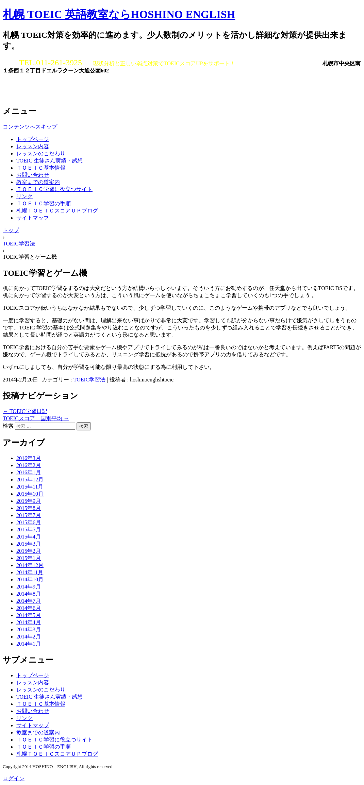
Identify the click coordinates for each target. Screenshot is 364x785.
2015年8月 (28, 508)
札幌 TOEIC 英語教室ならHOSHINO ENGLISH (119, 14)
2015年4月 (28, 537)
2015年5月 (28, 529)
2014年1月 (28, 644)
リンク (24, 196)
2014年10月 (30, 579)
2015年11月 (29, 487)
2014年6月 (28, 608)
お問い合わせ (32, 175)
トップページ (32, 139)
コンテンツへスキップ (30, 127)
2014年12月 (30, 565)
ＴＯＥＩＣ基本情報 (40, 168)
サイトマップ (32, 218)
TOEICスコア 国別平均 (36, 418)
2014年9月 (28, 587)
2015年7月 (28, 515)
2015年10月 (30, 494)
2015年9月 (28, 501)
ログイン (13, 778)
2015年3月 (28, 544)
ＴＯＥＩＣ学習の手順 (43, 203)
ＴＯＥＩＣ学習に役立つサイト (54, 189)
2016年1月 (28, 472)
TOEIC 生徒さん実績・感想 (49, 161)
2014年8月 (28, 594)
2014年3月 (28, 629)
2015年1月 (28, 558)
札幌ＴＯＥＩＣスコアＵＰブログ (57, 211)
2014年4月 (28, 622)
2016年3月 (28, 458)
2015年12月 (30, 479)
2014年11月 (29, 572)
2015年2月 (28, 551)
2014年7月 (28, 601)
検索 (8, 426)
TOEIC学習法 (89, 379)
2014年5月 (28, 615)
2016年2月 (28, 465)
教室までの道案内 (38, 182)
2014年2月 (28, 636)
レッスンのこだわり (40, 153)
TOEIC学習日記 (25, 411)
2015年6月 (28, 522)
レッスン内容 (32, 146)
